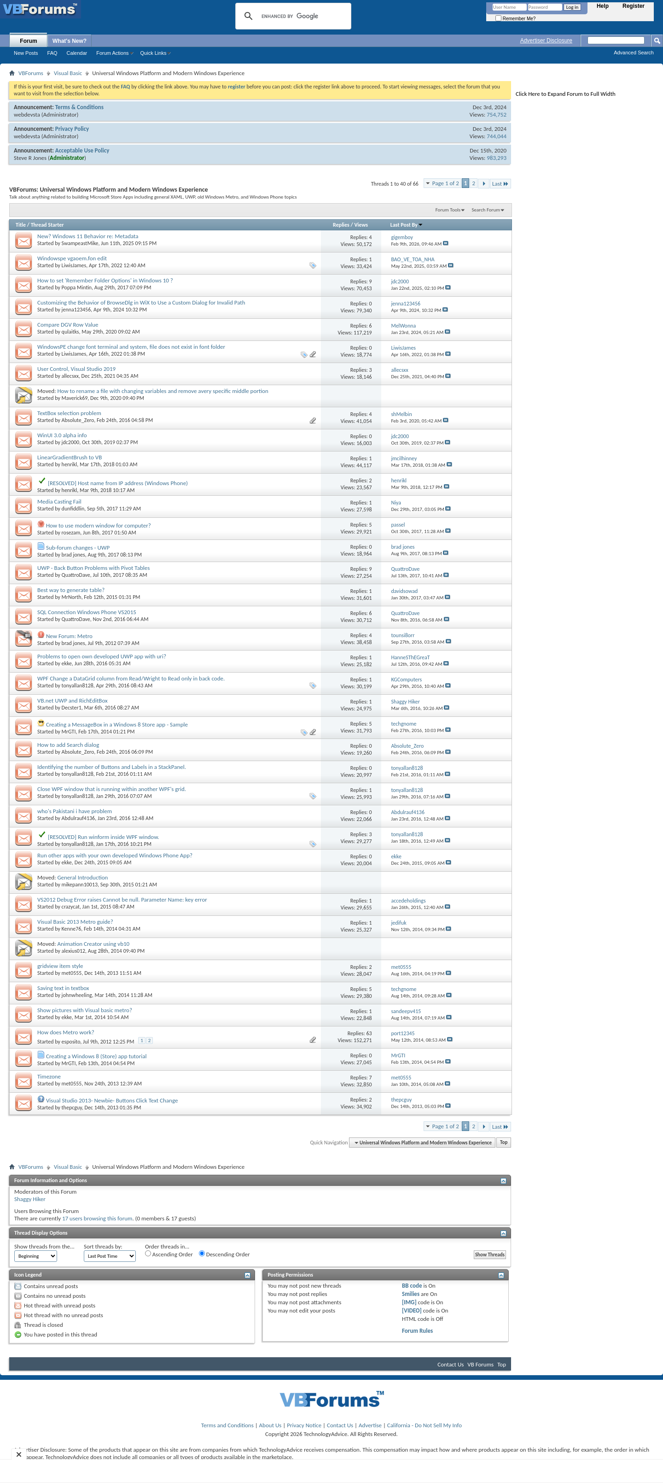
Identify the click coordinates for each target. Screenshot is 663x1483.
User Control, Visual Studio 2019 (76, 368)
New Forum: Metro (69, 636)
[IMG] (409, 1302)
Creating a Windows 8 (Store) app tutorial (96, 1056)
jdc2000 (71, 442)
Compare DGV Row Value (67, 324)
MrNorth (71, 597)
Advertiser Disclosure (546, 40)
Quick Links (153, 53)
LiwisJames (74, 265)
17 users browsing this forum (97, 1218)
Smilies (410, 1293)
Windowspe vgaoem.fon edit (72, 258)
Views (361, 225)
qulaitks (70, 331)
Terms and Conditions (227, 1425)
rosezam (71, 532)
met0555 (72, 973)
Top (503, 1143)
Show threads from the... (44, 1246)
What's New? (69, 41)
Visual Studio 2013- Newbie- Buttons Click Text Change (112, 1100)
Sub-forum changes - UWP (78, 547)
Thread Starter (47, 225)
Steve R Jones (30, 157)
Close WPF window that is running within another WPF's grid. (111, 788)
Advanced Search (634, 52)
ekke (67, 663)
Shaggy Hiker (30, 1199)
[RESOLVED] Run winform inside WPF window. (103, 836)
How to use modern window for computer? (98, 525)
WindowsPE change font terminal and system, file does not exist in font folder (131, 346)
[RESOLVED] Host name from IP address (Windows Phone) (118, 483)
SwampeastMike (80, 243)
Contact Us (450, 1364)
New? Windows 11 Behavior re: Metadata (88, 236)
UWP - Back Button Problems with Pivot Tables (93, 567)
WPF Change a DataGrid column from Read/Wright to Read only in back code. (131, 678)
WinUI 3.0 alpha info (62, 435)
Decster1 (71, 707)
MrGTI (69, 731)
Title (21, 225)
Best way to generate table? (71, 589)
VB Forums (480, 1364)
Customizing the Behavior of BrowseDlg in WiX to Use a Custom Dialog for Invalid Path (141, 302)
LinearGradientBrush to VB (69, 457)
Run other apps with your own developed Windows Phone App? (114, 855)
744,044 (496, 136)
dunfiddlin (73, 508)
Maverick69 (75, 398)
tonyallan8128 (77, 685)
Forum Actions (112, 53)
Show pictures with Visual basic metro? (84, 1010)
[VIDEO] (412, 1310)
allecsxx (70, 376)
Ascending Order (169, 1254)
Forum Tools (448, 210)
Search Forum (486, 210)
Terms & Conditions (79, 107)
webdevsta (27, 114)
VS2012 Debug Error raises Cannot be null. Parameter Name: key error (122, 899)
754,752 (496, 114)
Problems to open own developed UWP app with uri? (101, 656)
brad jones (73, 554)
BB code (412, 1285)
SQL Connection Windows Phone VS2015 (86, 612)
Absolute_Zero (78, 420)
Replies (341, 225)
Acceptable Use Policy (82, 150)
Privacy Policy (72, 128)
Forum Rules (417, 1330)
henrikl (69, 464)
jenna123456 (76, 309)
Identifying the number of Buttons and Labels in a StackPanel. (111, 766)
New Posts (26, 53)
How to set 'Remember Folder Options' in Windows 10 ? (105, 280)
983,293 (496, 157)
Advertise (370, 1425)
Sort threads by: (103, 1246)
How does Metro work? (65, 1032)
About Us (270, 1425)
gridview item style (60, 965)
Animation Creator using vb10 (93, 943)
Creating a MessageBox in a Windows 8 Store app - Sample (117, 724)
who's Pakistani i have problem (74, 811)
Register (633, 6)
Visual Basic (68, 73)
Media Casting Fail (59, 501)
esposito (71, 1041)
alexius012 (74, 951)
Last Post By (406, 225)
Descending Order (224, 1254)
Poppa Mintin (77, 287)
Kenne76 (71, 929)
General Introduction (82, 877)
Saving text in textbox (63, 988)
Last (500, 183)
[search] (292, 16)
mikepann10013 (80, 884)
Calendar (77, 53)
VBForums (30, 73)
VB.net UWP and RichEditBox (72, 700)
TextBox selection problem (69, 413)
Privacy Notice (304, 1425)
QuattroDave (76, 575)
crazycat (71, 906)
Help (603, 6)
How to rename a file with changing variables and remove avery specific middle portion (162, 390)
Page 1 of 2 (445, 183)
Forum (28, 41)
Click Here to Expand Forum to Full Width (566, 93)
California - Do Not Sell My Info (424, 1425)
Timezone (49, 1076)
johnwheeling (77, 995)
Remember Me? (515, 18)
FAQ (52, 53)
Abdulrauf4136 (78, 818)
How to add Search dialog (68, 744)
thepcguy (72, 1107)
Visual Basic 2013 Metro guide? (75, 921)
